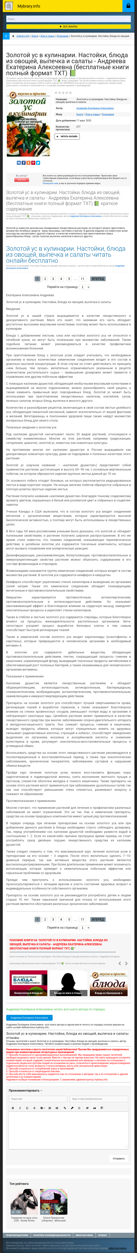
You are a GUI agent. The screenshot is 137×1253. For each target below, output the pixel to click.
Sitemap (102, 1235)
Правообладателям (17, 1235)
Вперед (98, 279)
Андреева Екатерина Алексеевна (95, 108)
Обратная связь (84, 1235)
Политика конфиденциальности (51, 1235)
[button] (13, 1108)
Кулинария (108, 114)
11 (82, 279)
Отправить (119, 1158)
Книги (79, 114)
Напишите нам (50, 183)
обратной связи (117, 1248)
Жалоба (21, 180)
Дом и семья (92, 114)
